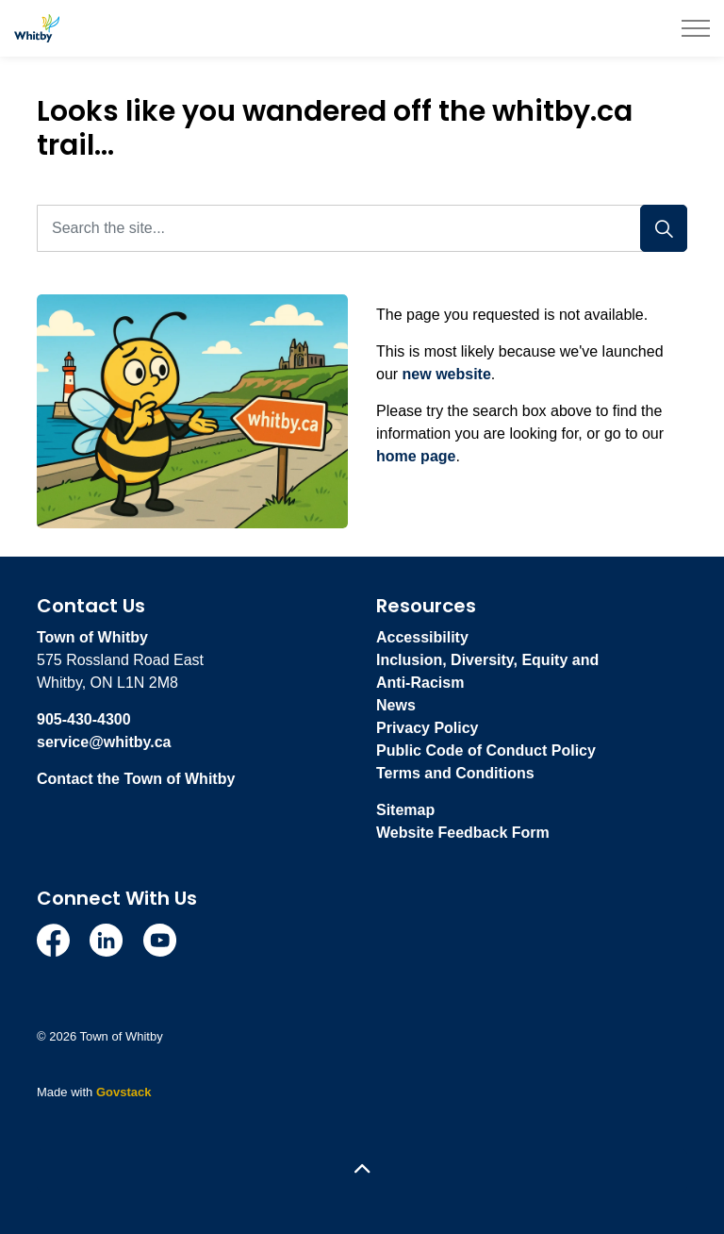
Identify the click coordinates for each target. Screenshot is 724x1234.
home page (415, 456)
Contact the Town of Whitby (136, 779)
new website (447, 374)
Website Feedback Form (463, 833)
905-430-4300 (84, 719)
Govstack (124, 1092)
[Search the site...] (362, 228)
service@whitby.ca (104, 742)
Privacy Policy (427, 728)
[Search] (663, 228)
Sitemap (405, 810)
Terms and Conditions (455, 773)
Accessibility (422, 637)
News (396, 705)
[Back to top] (362, 1170)
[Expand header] (695, 28)
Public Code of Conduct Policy (486, 750)
